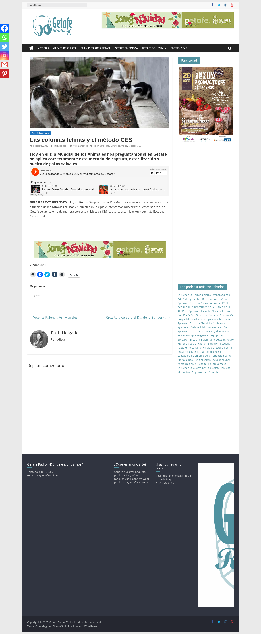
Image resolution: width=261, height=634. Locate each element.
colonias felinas (101, 145)
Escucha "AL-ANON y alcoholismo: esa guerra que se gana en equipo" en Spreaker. (204, 335)
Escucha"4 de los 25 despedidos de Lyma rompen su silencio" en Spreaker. (205, 319)
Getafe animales (119, 145)
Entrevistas (179, 48)
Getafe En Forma (126, 48)
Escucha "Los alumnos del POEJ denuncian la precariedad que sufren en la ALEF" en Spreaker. (204, 307)
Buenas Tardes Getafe (96, 48)
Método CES (135, 145)
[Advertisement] (96, 229)
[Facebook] (4, 28)
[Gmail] (4, 64)
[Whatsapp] (4, 37)
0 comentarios (79, 145)
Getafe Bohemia (153, 48)
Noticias (43, 48)
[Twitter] (4, 46)
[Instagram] (4, 55)
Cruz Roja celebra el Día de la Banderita (138, 317)
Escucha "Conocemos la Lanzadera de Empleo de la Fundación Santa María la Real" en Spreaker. (205, 356)
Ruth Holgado (61, 145)
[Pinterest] (4, 73)
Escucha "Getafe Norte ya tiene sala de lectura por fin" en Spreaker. (205, 347)
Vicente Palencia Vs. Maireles (53, 317)
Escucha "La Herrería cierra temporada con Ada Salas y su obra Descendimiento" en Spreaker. (204, 299)
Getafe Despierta (64, 48)
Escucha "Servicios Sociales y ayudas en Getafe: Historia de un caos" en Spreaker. (203, 327)
